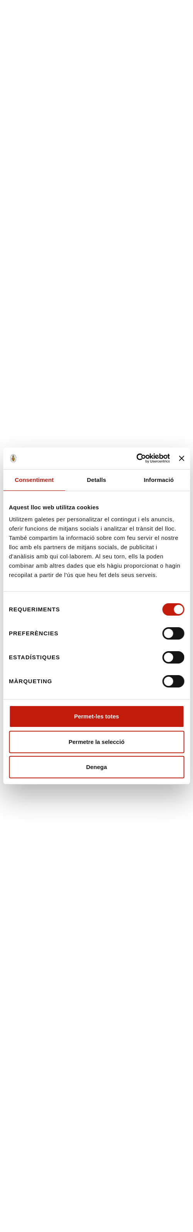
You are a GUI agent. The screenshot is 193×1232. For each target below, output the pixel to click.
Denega (96, 767)
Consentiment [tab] (34, 479)
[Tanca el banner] (181, 458)
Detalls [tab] (96, 479)
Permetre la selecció (96, 742)
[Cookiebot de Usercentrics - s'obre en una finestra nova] (136, 458)
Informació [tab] (159, 479)
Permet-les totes (96, 716)
